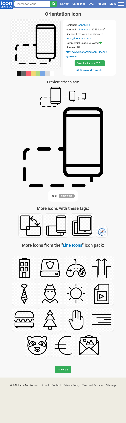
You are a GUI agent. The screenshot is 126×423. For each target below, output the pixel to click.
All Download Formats (89, 70)
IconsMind (84, 25)
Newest (64, 3)
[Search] (53, 4)
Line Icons (84, 29)
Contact (56, 385)
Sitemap (111, 385)
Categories (78, 3)
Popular (101, 3)
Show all (63, 369)
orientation (67, 195)
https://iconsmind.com (79, 38)
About (45, 385)
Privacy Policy (71, 385)
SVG (91, 3)
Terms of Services (92, 385)
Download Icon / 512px (90, 63)
